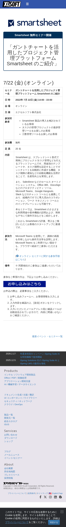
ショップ (8, 441)
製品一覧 (8, 414)
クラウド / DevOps (13, 404)
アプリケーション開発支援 (17, 381)
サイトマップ (42, 493)
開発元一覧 (9, 418)
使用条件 (31, 493)
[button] (27, 4)
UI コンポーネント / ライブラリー (20, 398)
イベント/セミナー (13, 458)
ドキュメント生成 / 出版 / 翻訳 (19, 394)
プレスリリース (11, 475)
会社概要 (8, 468)
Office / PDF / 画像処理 (15, 378)
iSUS (6, 424)
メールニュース (11, 455)
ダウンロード (10, 438)
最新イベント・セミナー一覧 (47, 336)
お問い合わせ (10, 435)
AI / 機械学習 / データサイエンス (20, 384)
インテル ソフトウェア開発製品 (19, 374)
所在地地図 (9, 471)
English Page (56, 493)
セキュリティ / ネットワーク (18, 401)
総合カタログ (10, 421)
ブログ (7, 451)
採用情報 (8, 478)
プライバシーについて (17, 493)
